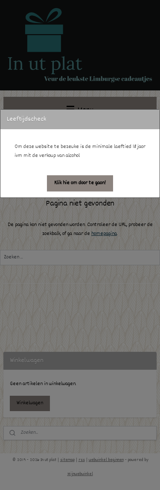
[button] (80, 183)
